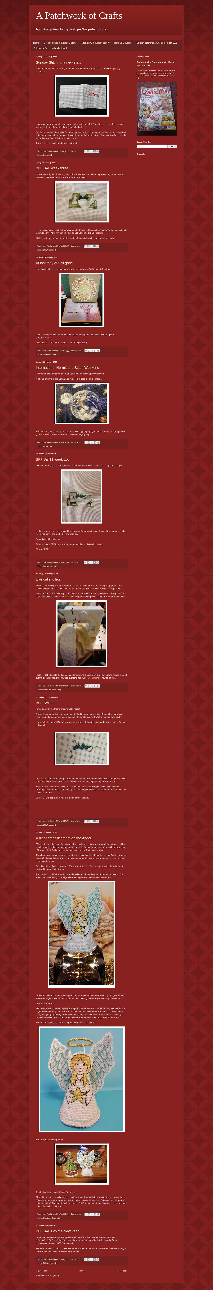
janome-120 (69, 585)
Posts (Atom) (53, 1275)
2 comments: (76, 351)
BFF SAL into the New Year (57, 1231)
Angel (58, 844)
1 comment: (75, 151)
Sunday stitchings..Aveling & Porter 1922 (157, 43)
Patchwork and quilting (52, 690)
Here (43, 238)
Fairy (67, 998)
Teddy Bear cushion (115, 596)
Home (36, 43)
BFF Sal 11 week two (52, 459)
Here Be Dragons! (123, 43)
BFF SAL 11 (45, 703)
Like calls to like (48, 579)
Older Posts (121, 1271)
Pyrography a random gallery (95, 43)
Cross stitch (47, 155)
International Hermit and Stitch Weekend (67, 368)
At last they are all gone (54, 263)
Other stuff (56, 354)
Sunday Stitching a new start (58, 62)
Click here (40, 342)
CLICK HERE (42, 549)
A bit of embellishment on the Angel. (64, 838)
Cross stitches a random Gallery (60, 43)
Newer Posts (42, 1271)
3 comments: (76, 1214)
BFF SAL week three (52, 168)
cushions (72, 678)
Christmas (47, 354)
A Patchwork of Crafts (79, 15)
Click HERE (41, 798)
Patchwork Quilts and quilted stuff (50, 48)
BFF (44, 250)
